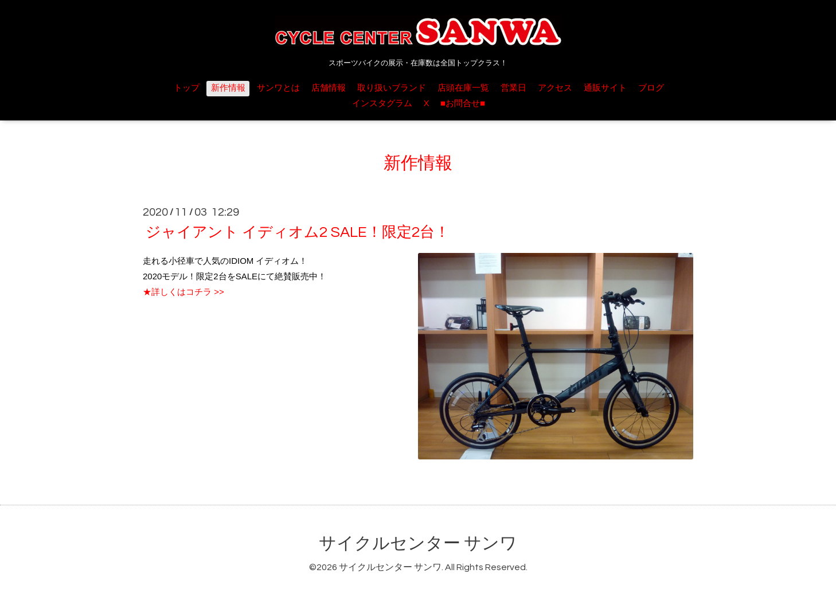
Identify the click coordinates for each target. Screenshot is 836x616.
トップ (187, 88)
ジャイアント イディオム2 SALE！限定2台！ (298, 232)
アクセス (555, 88)
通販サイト (605, 88)
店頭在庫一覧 (463, 88)
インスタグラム (382, 103)
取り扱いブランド (391, 88)
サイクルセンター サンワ (418, 543)
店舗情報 (328, 88)
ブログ (651, 88)
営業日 (513, 88)
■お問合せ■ (462, 103)
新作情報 (228, 88)
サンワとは (278, 88)
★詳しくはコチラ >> (183, 292)
